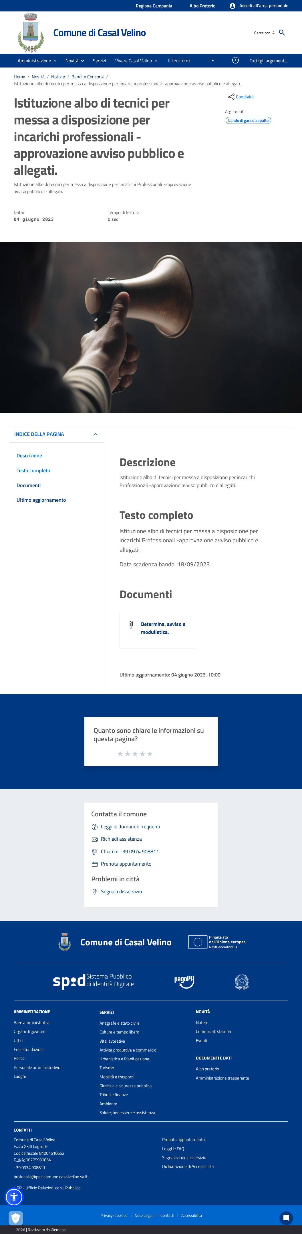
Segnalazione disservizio (184, 1157)
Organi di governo (29, 1031)
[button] (258, 6)
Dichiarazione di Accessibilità (188, 1166)
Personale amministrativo (37, 1067)
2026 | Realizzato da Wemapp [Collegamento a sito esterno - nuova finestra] (40, 1230)
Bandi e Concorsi (87, 76)
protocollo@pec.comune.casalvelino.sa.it (51, 1176)
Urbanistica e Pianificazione (124, 1059)
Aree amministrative (32, 1022)
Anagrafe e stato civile (120, 1023)
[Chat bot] (286, 1218)
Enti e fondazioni (28, 1049)
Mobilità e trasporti (117, 1077)
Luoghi (20, 1076)
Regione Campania (154, 5)
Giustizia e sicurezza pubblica (126, 1085)
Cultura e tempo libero (119, 1032)
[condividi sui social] (240, 96)
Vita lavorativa (112, 1041)
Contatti (23, 1130)
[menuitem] (176, 60)
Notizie (58, 76)
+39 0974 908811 (29, 1167)
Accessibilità (191, 1215)
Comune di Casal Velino (99, 32)
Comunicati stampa (213, 1031)
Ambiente (108, 1103)
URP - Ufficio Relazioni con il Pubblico (47, 1188)
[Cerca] (282, 32)
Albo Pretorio (202, 5)
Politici (19, 1058)
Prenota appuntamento (183, 1139)
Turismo (107, 1067)
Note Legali (144, 1215)
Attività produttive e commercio (128, 1050)
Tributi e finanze (114, 1094)
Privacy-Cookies (114, 1215)
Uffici (18, 1040)
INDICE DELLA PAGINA (39, 434)
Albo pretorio (207, 1069)
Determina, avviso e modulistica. (163, 628)
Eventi (201, 1040)
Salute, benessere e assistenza (127, 1112)
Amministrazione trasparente (222, 1078)
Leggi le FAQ (173, 1148)
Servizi (107, 1012)
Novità (38, 76)
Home (19, 76)
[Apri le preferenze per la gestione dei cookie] (16, 1218)
